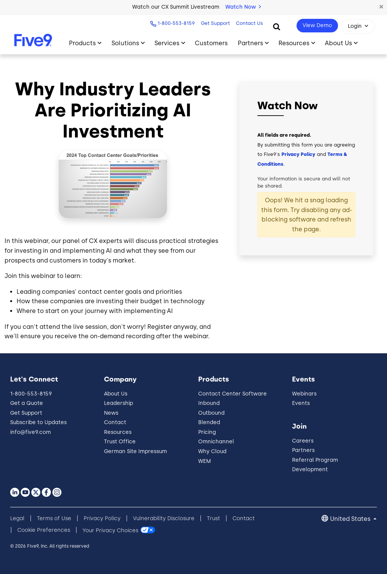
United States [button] (351, 518)
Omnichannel (216, 441)
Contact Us (249, 23)
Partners (303, 450)
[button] (381, 7)
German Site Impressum (135, 451)
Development (310, 469)
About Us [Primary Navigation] (338, 43)
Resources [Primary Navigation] (293, 43)
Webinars (304, 394)
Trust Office (120, 441)
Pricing (207, 432)
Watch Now (243, 7)
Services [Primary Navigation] (166, 43)
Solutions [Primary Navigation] (125, 43)
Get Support (215, 23)
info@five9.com (30, 432)
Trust (213, 518)
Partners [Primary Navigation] (250, 43)
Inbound (209, 403)
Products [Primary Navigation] (82, 43)
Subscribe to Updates (38, 422)
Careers (303, 441)
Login (355, 26)
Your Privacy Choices (110, 530)
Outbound (211, 413)
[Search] (277, 26)
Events (301, 403)
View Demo (317, 25)
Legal (17, 518)
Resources (118, 432)
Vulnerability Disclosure (163, 518)
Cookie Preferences (43, 530)
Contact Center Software (232, 394)
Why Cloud (212, 451)
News (111, 413)
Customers (211, 43)
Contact (115, 422)
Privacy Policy (298, 154)
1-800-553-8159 (176, 23)
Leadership (118, 403)
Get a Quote (26, 403)
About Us (115, 394)
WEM (204, 461)
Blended (209, 422)
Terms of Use (54, 518)
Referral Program (315, 460)
